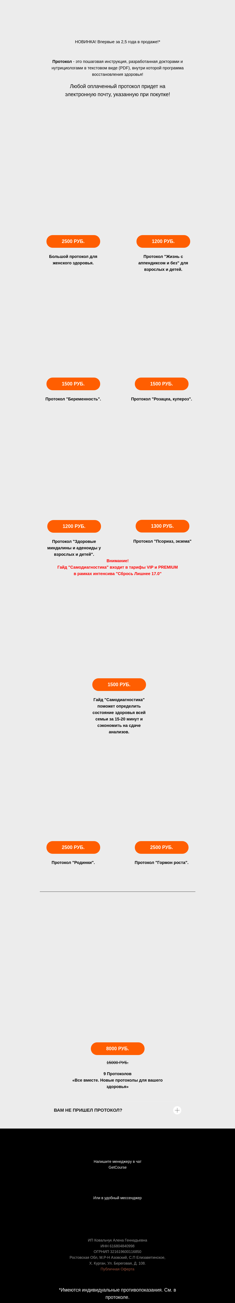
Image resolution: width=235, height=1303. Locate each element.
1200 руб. (74, 526)
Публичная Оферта (117, 1269)
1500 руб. (119, 684)
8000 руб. (118, 1048)
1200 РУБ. (163, 241)
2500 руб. (73, 241)
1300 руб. (162, 526)
